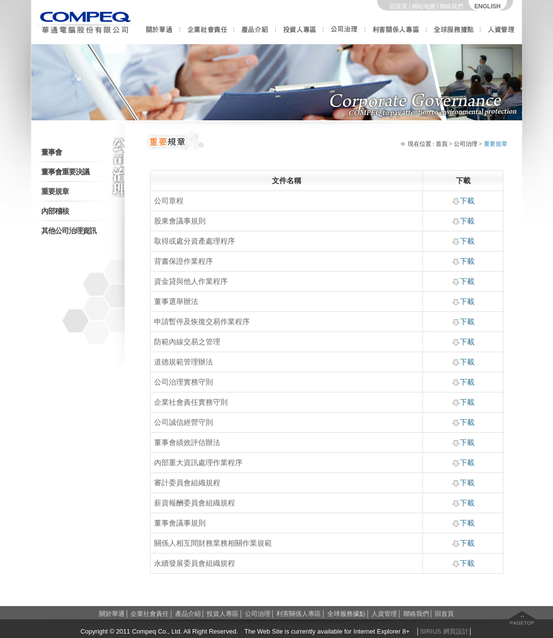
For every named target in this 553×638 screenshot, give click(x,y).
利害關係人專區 (395, 33)
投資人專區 (299, 33)
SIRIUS (430, 631)
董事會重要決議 (65, 172)
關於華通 (159, 33)
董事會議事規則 (180, 523)
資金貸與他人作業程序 (191, 281)
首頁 (442, 143)
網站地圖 (423, 6)
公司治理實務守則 (183, 382)
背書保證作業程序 (183, 261)
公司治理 (344, 33)
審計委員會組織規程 (187, 483)
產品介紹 (255, 33)
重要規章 (55, 191)
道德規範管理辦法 (183, 362)
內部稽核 (55, 211)
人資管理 (501, 33)
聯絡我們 (451, 6)
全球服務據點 (453, 33)
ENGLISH (487, 6)
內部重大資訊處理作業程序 (198, 463)
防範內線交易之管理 (187, 342)
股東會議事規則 (180, 221)
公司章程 (169, 201)
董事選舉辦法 (176, 301)
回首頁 (398, 6)
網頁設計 (456, 631)
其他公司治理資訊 (68, 231)
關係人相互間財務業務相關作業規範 (213, 543)
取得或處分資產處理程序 (194, 241)
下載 (463, 201)
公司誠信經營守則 (183, 422)
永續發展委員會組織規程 (194, 563)
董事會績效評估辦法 (187, 442)
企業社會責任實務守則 (191, 402)
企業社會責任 (207, 33)
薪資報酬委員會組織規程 (194, 503)
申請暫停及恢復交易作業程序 (202, 322)
